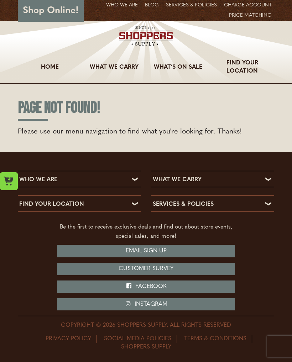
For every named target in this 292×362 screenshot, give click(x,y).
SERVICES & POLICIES (183, 204)
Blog (152, 5)
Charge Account (248, 5)
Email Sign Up (146, 251)
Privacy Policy (68, 339)
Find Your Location (242, 67)
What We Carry (114, 67)
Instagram (146, 304)
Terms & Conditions (215, 339)
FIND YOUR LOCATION (51, 204)
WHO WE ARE (38, 180)
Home (50, 67)
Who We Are (122, 5)
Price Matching (250, 15)
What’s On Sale (178, 67)
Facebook (146, 286)
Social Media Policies (137, 339)
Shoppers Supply (146, 347)
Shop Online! (51, 11)
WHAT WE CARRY (177, 180)
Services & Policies (191, 5)
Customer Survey (146, 269)
